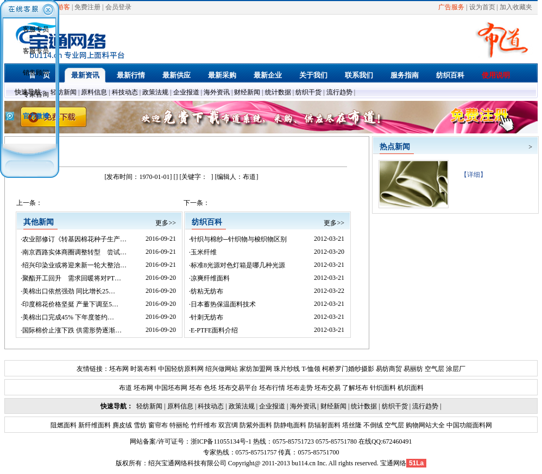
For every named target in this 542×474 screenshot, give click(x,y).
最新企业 (268, 75)
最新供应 (176, 75)
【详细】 (470, 174)
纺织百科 (450, 75)
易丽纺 (413, 369)
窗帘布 (157, 425)
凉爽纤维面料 (210, 278)
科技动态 (125, 92)
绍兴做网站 (221, 369)
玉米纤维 (204, 252)
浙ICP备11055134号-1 (221, 441)
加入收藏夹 (516, 7)
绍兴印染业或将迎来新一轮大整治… (74, 265)
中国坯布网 (171, 388)
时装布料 (143, 369)
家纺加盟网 (256, 369)
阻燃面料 (64, 425)
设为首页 (482, 7)
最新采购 (222, 75)
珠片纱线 (287, 369)
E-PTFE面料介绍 (214, 330)
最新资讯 (85, 75)
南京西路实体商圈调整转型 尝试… (74, 252)
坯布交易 (327, 388)
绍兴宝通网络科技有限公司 (187, 463)
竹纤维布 (203, 425)
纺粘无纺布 (207, 291)
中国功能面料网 (468, 425)
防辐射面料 (323, 425)
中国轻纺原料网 (181, 369)
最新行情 (131, 75)
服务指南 (404, 75)
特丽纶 (178, 425)
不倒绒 (372, 425)
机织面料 (411, 388)
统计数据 (278, 92)
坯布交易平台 (237, 388)
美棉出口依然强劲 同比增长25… (68, 291)
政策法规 (155, 92)
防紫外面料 (255, 425)
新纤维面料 (94, 425)
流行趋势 (339, 92)
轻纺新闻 (64, 92)
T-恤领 (310, 369)
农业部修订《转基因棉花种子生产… (74, 239)
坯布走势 (300, 388)
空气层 (433, 369)
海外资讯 (217, 92)
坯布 (195, 388)
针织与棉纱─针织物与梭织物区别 (239, 239)
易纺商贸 (389, 369)
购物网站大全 (424, 425)
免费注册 (87, 7)
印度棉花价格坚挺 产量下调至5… (70, 304)
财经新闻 (247, 92)
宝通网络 (393, 463)
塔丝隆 (351, 425)
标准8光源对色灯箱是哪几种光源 (238, 265)
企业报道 (186, 92)
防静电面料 (289, 425)
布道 (125, 388)
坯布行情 (272, 388)
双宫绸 (227, 425)
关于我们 (313, 75)
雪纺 (139, 425)
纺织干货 (308, 92)
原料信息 (94, 92)
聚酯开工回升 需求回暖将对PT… (71, 278)
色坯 (210, 388)
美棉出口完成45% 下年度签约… (68, 317)
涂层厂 (454, 369)
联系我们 (359, 75)
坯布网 (119, 369)
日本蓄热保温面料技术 (223, 304)
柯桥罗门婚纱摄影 (348, 369)
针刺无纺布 (207, 317)
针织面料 (383, 388)
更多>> (165, 223)
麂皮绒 (121, 425)
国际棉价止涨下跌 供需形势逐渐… (72, 330)
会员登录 (118, 7)
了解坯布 (355, 388)
